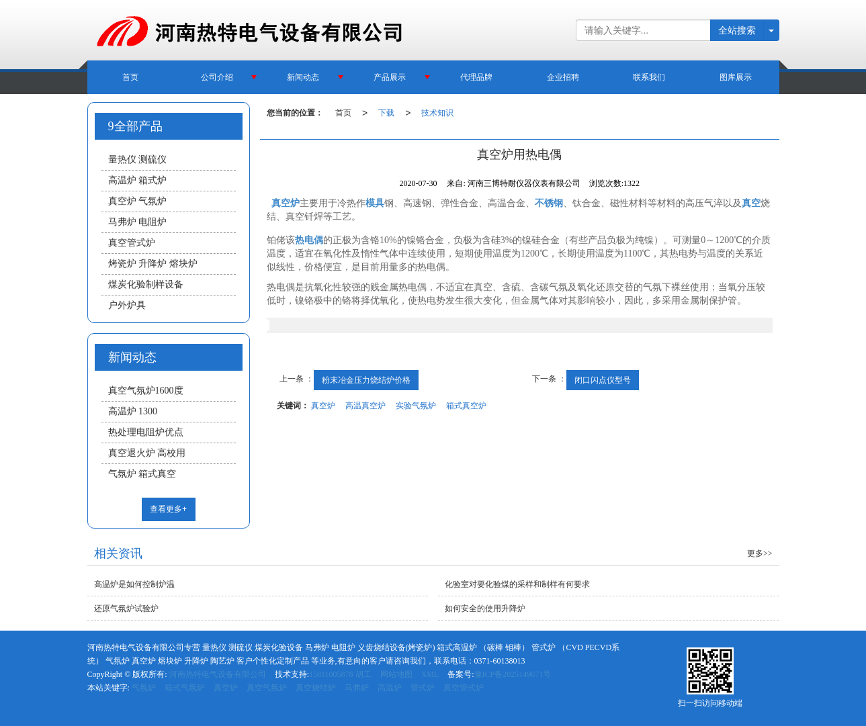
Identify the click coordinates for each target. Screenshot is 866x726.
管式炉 (422, 687)
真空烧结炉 (316, 687)
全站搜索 (737, 30)
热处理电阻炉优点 (145, 432)
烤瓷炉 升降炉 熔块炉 (153, 264)
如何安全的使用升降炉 (485, 608)
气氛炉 (144, 687)
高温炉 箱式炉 (137, 180)
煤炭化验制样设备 (145, 284)
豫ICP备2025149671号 (513, 674)
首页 (130, 77)
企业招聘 (563, 77)
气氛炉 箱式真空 (142, 474)
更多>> (760, 553)
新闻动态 (303, 77)
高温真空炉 (365, 405)
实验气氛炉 (416, 405)
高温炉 (390, 687)
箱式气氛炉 (185, 687)
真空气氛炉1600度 (145, 390)
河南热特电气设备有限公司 (217, 674)
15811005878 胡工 (340, 674)
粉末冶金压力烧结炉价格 (366, 380)
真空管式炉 (131, 243)
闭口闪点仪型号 (602, 380)
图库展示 (736, 77)
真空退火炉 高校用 (147, 453)
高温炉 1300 (133, 411)
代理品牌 (476, 77)
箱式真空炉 (466, 405)
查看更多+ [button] (168, 509)
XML (430, 674)
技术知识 (437, 113)
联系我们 (649, 77)
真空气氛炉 (267, 687)
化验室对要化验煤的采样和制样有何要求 (517, 584)
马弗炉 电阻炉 (137, 222)
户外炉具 (127, 305)
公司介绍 (217, 77)
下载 (386, 113)
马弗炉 (357, 687)
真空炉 (323, 405)
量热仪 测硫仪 (137, 159)
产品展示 (390, 77)
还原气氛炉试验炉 (126, 608)
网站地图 (396, 674)
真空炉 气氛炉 (137, 201)
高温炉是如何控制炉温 (134, 584)
